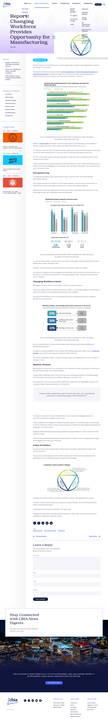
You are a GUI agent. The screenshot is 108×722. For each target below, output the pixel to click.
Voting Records (91, 707)
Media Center (9, 106)
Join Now (98, 4)
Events (57, 4)
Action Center (91, 703)
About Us (32, 4)
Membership (87, 4)
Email (35, 581)
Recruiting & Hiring (50, 531)
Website (35, 590)
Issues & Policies (10, 100)
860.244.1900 (57, 707)
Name (35, 573)
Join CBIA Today (54, 683)
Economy (8, 94)
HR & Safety (9, 97)
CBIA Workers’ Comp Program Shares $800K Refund (13, 77)
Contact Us (73, 703)
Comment (36, 556)
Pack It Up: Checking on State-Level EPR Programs (13, 71)
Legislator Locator (92, 705)
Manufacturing (37, 531)
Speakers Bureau (75, 716)
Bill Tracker (90, 709)
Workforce (61, 531)
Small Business (10, 113)
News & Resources (45, 4)
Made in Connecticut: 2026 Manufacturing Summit (12, 64)
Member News (10, 109)
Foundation (66, 4)
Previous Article (41, 536)
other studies (44, 144)
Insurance (76, 4)
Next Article (93, 536)
